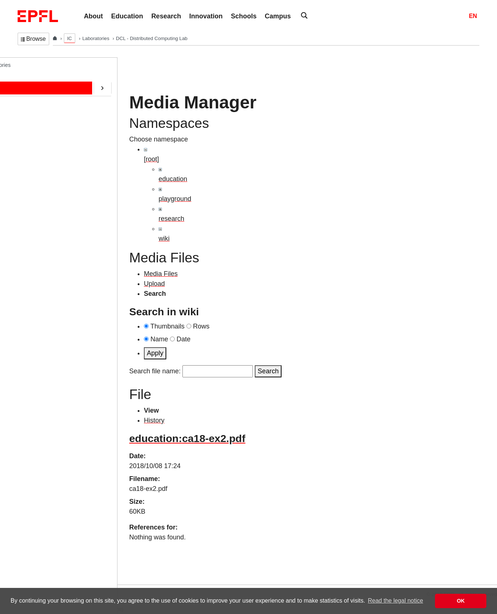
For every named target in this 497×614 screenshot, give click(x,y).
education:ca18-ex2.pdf (187, 438)
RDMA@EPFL (42, 217)
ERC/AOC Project (45, 172)
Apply (155, 353)
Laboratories (96, 38)
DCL (23, 65)
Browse (33, 39)
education (173, 179)
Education (36, 111)
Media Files (161, 273)
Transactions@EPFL (49, 248)
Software (35, 156)
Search (268, 371)
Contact (34, 141)
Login (9, 580)
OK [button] (461, 601)
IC (69, 38)
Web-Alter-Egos (43, 233)
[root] (151, 159)
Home (32, 80)
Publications (39, 126)
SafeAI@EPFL (42, 202)
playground (175, 198)
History (154, 420)
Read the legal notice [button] (395, 600)
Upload (154, 283)
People (33, 95)
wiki (164, 238)
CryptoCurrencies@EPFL (54, 187)
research (171, 218)
